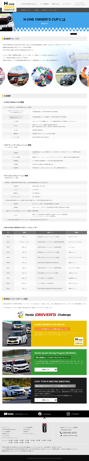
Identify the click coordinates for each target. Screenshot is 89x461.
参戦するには (6, 433)
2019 (43, 440)
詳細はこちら (45, 369)
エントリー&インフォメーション (10, 437)
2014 (26, 442)
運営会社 (26, 431)
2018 (48, 440)
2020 (37, 440)
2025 (9, 440)
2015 (20, 442)
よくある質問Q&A (28, 427)
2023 (20, 440)
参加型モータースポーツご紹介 (49, 10)
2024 (15, 440)
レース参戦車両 (6, 431)
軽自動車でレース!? (25, 10)
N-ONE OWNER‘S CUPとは (9, 429)
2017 (9, 442)
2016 (15, 442)
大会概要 (36, 10)
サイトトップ (6, 427)
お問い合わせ (27, 429)
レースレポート (6, 435)
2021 (32, 440)
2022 (26, 440)
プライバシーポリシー (29, 433)
